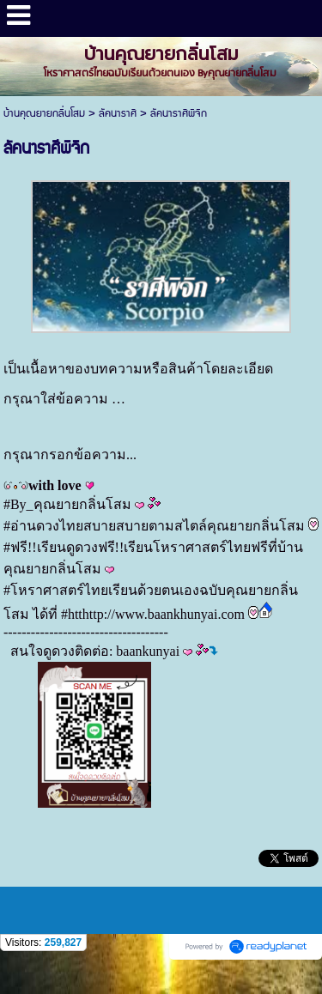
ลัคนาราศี (118, 114)
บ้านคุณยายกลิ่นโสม (44, 114)
